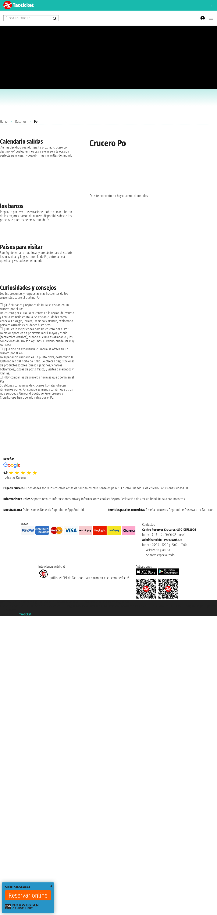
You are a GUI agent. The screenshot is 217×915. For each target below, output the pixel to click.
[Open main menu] (211, 18)
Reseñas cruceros (157, 510)
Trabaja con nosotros (171, 499)
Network (45, 510)
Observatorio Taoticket (199, 510)
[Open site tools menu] (211, 5)
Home (3, 122)
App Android (76, 510)
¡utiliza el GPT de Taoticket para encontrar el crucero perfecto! (83, 578)
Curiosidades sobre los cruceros (44, 488)
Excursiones (167, 488)
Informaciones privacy (66, 499)
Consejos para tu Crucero (115, 488)
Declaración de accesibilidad (139, 499)
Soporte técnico (41, 499)
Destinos (20, 122)
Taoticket (25, 614)
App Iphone (59, 510)
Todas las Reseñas (14, 477)
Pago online (176, 510)
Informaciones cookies (95, 499)
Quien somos (31, 510)
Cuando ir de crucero (145, 488)
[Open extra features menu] (30, 18)
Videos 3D (181, 488)
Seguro (115, 499)
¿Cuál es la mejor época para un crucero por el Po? (36, 329)
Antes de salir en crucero (82, 488)
